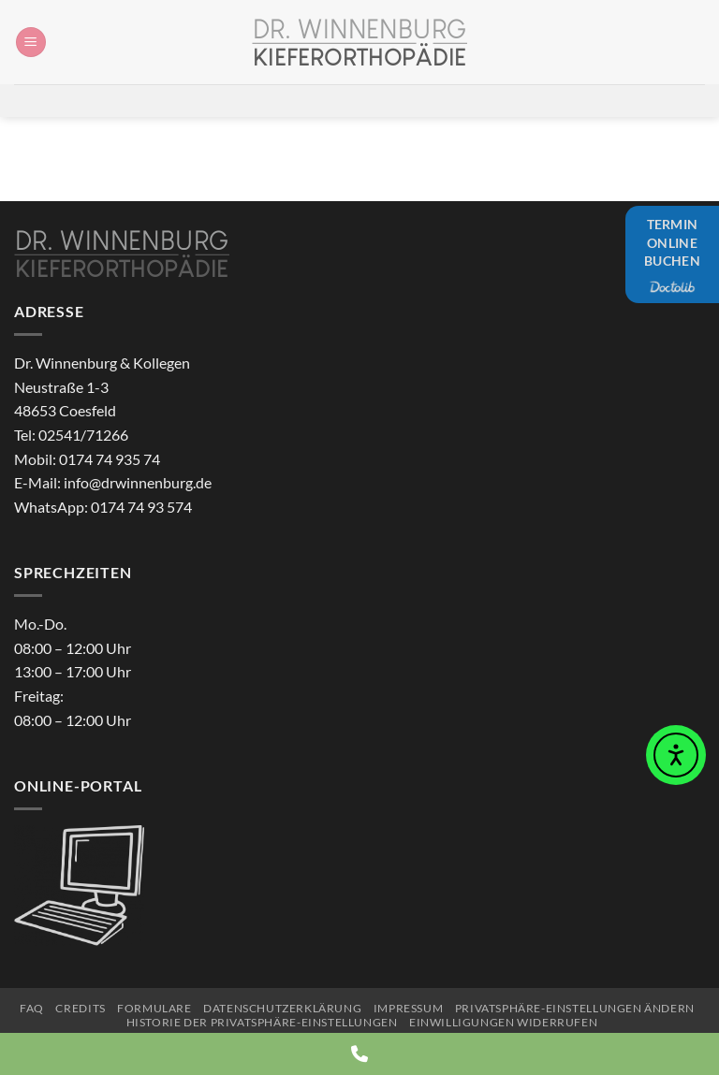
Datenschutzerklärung (282, 1008)
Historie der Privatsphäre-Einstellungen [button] (262, 1022)
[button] (31, 42)
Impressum (409, 1008)
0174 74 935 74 (109, 459)
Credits (80, 1008)
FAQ (32, 1008)
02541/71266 (83, 434)
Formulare (154, 1008)
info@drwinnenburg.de (138, 482)
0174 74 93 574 (141, 507)
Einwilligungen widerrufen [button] (503, 1022)
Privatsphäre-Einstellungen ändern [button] (575, 1008)
